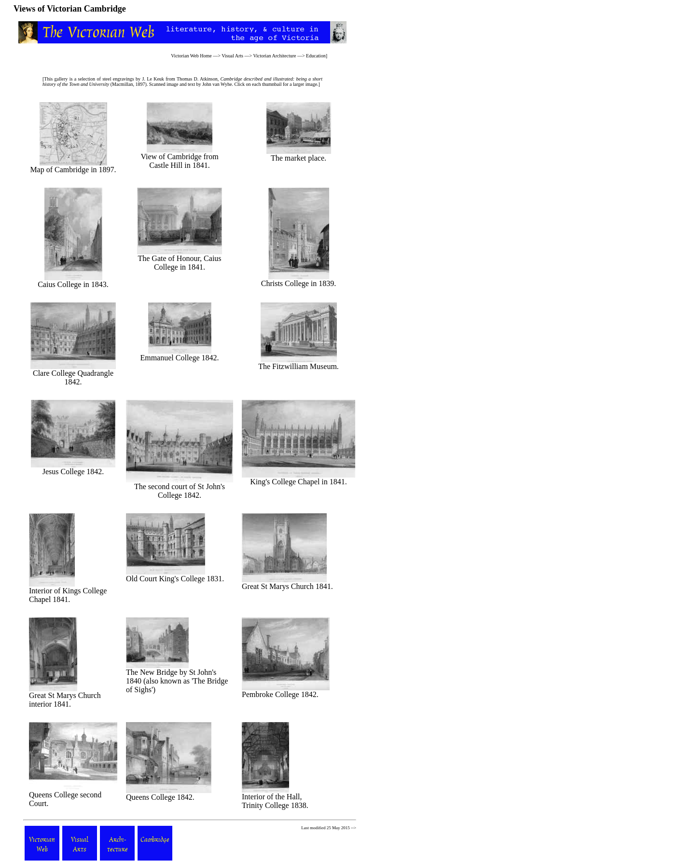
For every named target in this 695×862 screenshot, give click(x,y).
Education (316, 55)
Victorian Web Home (191, 55)
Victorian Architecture (274, 55)
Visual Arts (232, 55)
